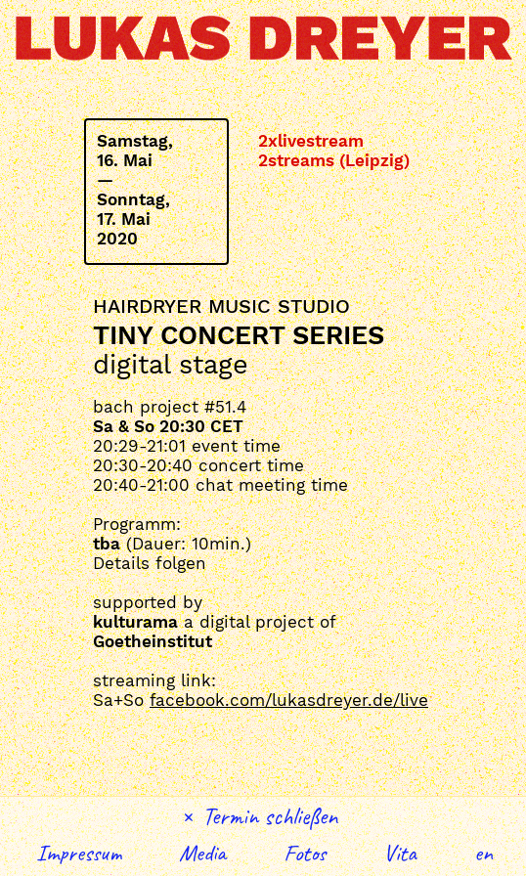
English (484, 852)
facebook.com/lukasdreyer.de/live (289, 700)
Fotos (305, 852)
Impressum (78, 852)
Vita (399, 852)
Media (202, 852)
